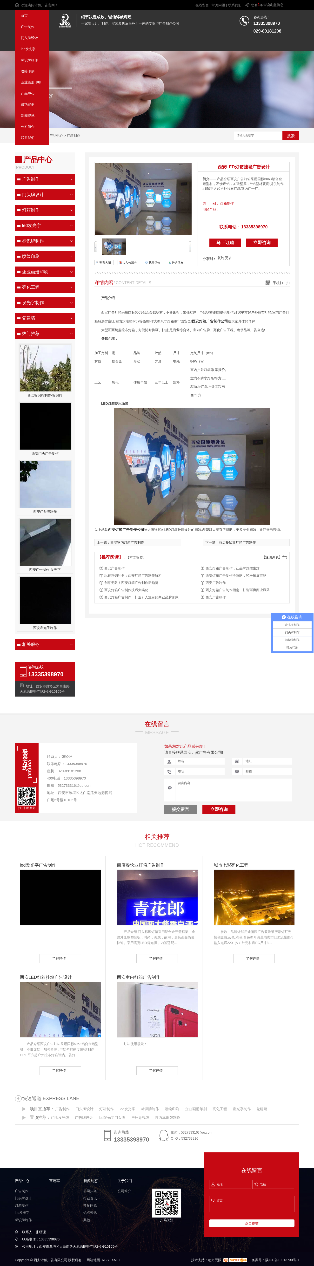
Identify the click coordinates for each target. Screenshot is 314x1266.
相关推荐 (157, 836)
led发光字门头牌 (112, 1117)
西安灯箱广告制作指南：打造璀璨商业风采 (238, 590)
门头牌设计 (29, 38)
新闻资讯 (27, 115)
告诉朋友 (177, 262)
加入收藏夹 (129, 262)
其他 (86, 1220)
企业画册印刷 (31, 82)
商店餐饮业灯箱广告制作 (237, 542)
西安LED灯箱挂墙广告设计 (244, 166)
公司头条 (90, 1191)
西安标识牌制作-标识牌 (44, 395)
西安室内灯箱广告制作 (127, 542)
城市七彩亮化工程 (231, 865)
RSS (106, 1260)
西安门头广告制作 (45, 453)
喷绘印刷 (27, 71)
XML (115, 1260)
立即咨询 (262, 242)
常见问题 (218, 5)
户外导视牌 (140, 1117)
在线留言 (202, 5)
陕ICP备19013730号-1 (282, 1260)
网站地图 (93, 1260)
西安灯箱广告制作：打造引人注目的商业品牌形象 (141, 597)
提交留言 (180, 809)
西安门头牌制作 (45, 511)
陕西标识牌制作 (167, 1117)
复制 (221, 258)
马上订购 (225, 242)
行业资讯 (90, 1198)
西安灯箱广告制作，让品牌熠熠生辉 (233, 568)
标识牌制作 (29, 60)
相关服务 (31, 644)
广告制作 (27, 27)
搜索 (291, 136)
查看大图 (105, 262)
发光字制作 (33, 302)
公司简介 (27, 127)
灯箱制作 (73, 135)
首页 (24, 16)
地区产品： (211, 209)
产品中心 (27, 93)
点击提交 (252, 1223)
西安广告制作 (114, 568)
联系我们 (234, 5)
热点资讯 (90, 1213)
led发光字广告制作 (38, 865)
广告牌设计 (84, 1117)
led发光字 (28, 49)
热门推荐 (31, 333)
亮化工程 (31, 287)
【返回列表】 (272, 557)
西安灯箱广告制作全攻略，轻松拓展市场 (236, 575)
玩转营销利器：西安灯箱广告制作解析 (133, 575)
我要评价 (154, 262)
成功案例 (27, 104)
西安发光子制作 (45, 628)
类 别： (211, 203)
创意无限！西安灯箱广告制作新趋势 (131, 583)
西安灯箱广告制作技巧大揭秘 (126, 590)
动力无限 (214, 1260)
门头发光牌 (60, 1117)
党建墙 (28, 318)
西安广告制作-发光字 (45, 570)
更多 (228, 258)
